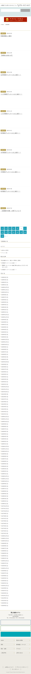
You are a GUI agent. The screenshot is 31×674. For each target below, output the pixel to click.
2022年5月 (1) (4, 374)
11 (13, 232)
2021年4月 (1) (4, 406)
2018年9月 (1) (4, 483)
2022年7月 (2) (4, 369)
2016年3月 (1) (4, 555)
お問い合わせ (19, 652)
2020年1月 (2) (4, 443)
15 (2, 236)
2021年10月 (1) (5, 391)
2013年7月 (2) (4, 573)
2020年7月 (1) (4, 429)
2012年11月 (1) (5, 585)
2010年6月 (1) (4, 605)
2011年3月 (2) (4, 600)
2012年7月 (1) (4, 590)
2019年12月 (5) (5, 446)
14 (25, 232)
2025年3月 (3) (4, 307)
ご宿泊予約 (3, 652)
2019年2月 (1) (4, 471)
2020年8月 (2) (4, 426)
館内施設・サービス (21, 644)
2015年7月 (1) (4, 563)
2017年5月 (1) (4, 523)
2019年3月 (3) (4, 468)
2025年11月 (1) (5, 289)
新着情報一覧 (4, 241)
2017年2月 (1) (4, 531)
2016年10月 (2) (5, 540)
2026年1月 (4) (4, 284)
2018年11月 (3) (5, 478)
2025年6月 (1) (4, 299)
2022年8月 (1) (4, 366)
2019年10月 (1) (5, 451)
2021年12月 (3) (5, 386)
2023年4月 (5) (4, 357)
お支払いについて (9, 667)
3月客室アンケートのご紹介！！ (9, 263)
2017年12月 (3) (5, 506)
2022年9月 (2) (4, 364)
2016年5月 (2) (4, 553)
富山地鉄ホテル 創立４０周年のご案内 (10, 260)
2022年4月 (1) (4, 376)
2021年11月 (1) (5, 389)
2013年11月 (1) (5, 568)
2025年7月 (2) (4, 297)
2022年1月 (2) (4, 384)
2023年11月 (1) (5, 342)
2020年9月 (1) (4, 424)
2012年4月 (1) (4, 593)
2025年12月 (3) (5, 287)
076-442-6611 (12, 617)
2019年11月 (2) (5, 448)
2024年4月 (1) (4, 332)
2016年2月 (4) (4, 558)
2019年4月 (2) (4, 466)
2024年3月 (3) (4, 334)
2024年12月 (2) (5, 314)
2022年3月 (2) (4, 379)
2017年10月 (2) (5, 511)
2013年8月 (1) (4, 570)
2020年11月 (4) (5, 419)
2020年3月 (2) (4, 439)
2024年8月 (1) (4, 322)
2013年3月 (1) (4, 580)
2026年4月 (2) (4, 277)
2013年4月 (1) (4, 578)
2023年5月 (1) (4, 354)
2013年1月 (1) (4, 583)
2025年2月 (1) (4, 309)
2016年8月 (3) (4, 545)
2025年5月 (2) (4, 302)
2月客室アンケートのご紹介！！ (9, 269)
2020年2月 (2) (4, 441)
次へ (5, 236)
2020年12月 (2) (5, 416)
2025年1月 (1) (4, 312)
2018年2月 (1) (4, 501)
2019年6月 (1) (4, 461)
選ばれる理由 (19, 640)
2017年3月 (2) (4, 528)
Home (2, 640)
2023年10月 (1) (5, 344)
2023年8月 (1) (4, 349)
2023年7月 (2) (4, 352)
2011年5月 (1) (4, 598)
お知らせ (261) (4, 250)
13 (21, 232)
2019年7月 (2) (4, 458)
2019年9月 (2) (4, 453)
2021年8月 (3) (4, 396)
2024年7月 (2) (4, 324)
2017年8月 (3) (4, 516)
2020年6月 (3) (4, 431)
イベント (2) (4, 252)
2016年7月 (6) (4, 548)
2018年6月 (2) (4, 491)
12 (17, 232)
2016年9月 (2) (4, 543)
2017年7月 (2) (4, 518)
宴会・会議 (3, 648)
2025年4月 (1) (4, 304)
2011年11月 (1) (5, 595)
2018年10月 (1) (5, 481)
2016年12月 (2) (5, 536)
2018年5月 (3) (4, 493)
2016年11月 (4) (5, 538)
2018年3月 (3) (4, 498)
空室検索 (10, 10)
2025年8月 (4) (4, 294)
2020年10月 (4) (5, 421)
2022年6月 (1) (4, 371)
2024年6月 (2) (4, 327)
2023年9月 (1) (4, 347)
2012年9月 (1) (4, 588)
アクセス (18, 648)
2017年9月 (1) (4, 513)
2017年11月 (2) (5, 508)
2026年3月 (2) (4, 279)
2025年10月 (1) (5, 292)
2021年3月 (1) (4, 409)
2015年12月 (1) (5, 560)
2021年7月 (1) (4, 399)
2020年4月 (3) (4, 436)
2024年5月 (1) (4, 329)
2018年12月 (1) (5, 476)
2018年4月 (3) (4, 496)
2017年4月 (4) (4, 526)
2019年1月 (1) (4, 473)
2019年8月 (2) (4, 456)
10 (10, 232)
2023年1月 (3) (4, 359)
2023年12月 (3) (5, 339)
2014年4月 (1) (4, 565)
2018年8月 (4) (4, 486)
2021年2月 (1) (4, 411)
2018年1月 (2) (4, 503)
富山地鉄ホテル (5, 1)
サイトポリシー (15, 669)
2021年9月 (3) (4, 394)
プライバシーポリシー (21, 667)
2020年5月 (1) (4, 434)
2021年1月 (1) (4, 414)
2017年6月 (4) (4, 521)
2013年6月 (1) (4, 575)
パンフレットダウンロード (16, 622)
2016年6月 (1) (4, 550)
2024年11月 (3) (5, 317)
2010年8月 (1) (4, 603)
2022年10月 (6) (5, 361)
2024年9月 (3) (4, 319)
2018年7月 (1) (4, 488)
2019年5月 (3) (4, 463)
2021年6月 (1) (4, 401)
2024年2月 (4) (4, 337)
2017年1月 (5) (4, 533)
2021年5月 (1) (4, 404)
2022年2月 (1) (4, 381)
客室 (2, 644)
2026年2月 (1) (4, 282)
